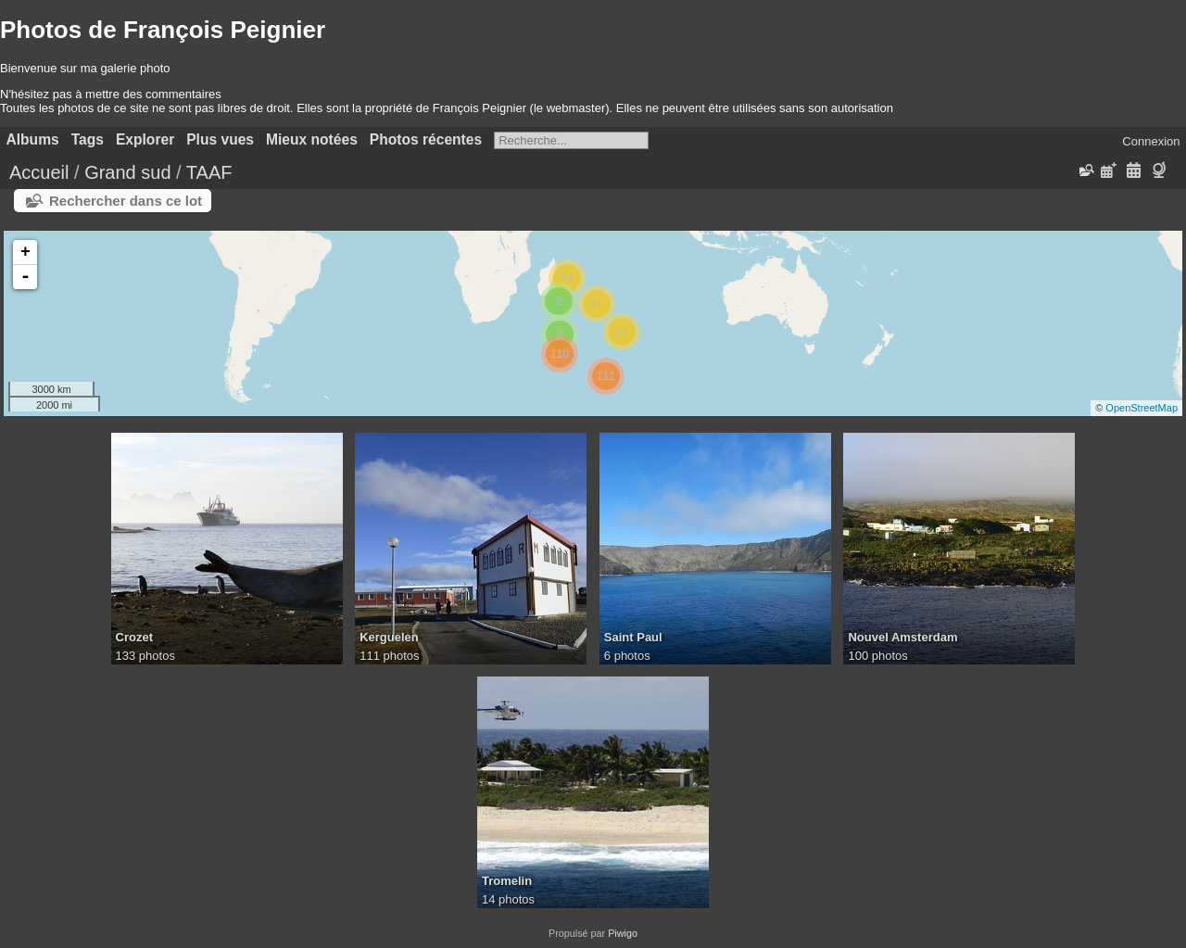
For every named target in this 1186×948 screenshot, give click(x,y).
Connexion (1151, 141)
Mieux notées (312, 139)
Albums (32, 139)
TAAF (209, 172)
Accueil (39, 172)
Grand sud (127, 172)
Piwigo (622, 933)
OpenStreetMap (1141, 407)
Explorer (145, 139)
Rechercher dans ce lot (125, 201)
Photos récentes (426, 139)
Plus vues (220, 139)
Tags (87, 139)
